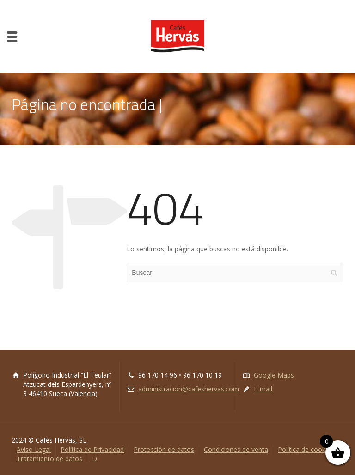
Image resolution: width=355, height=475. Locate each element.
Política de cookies (306, 449)
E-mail (263, 388)
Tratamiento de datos (49, 458)
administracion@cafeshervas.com (188, 388)
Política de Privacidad (92, 449)
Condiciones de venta (236, 449)
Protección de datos (164, 449)
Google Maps (274, 375)
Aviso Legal (34, 449)
